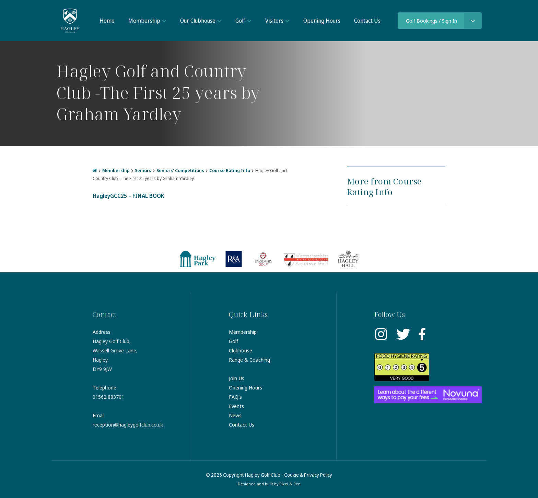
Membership (144, 20)
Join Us (236, 378)
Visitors (274, 20)
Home (107, 20)
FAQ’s (235, 396)
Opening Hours (321, 20)
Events (236, 406)
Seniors (143, 170)
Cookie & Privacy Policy (308, 475)
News (235, 415)
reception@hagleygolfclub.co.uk (128, 424)
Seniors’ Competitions (180, 170)
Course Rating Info (229, 170)
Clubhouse (240, 350)
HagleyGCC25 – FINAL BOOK (128, 196)
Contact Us (367, 20)
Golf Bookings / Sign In (431, 20)
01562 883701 (108, 396)
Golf (240, 20)
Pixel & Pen (290, 483)
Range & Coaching (249, 359)
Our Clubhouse (197, 20)
